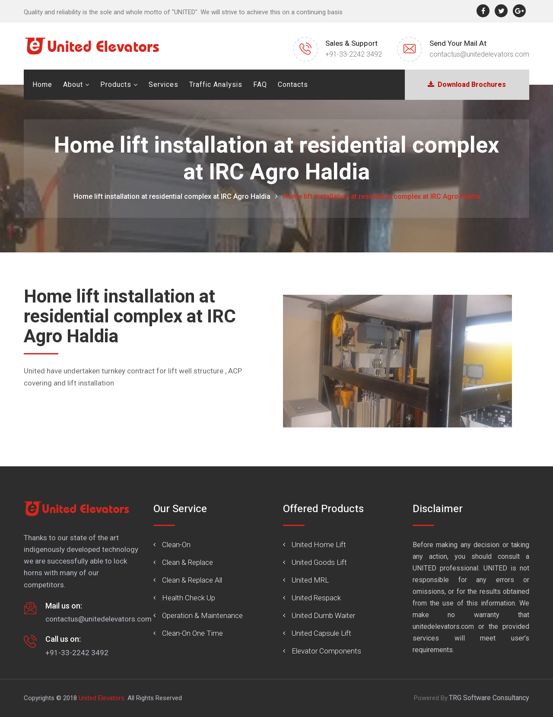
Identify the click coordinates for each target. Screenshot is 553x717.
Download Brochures (467, 85)
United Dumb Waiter (323, 615)
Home (42, 85)
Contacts (293, 85)
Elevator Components (326, 651)
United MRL (310, 580)
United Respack (316, 597)
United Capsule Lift (321, 633)
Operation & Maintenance (202, 615)
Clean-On (176, 544)
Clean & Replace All (192, 580)
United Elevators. (102, 698)
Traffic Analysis (215, 85)
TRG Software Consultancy (489, 698)
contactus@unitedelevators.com (479, 54)
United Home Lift (319, 544)
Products (115, 85)
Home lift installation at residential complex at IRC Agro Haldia (171, 196)
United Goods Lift (319, 562)
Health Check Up (188, 597)
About (73, 85)
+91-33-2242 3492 (353, 54)
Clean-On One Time (192, 633)
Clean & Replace (187, 562)
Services (163, 85)
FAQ (260, 85)
